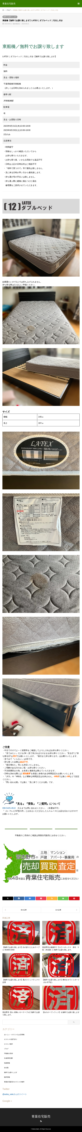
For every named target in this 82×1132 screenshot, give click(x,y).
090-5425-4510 (9, 808)
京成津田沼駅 (8, 1058)
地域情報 (7, 1063)
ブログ (6, 1049)
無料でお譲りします (9, 17)
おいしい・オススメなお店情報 (14, 1034)
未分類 (6, 1068)
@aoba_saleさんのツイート (14, 1094)
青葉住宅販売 (41, 1116)
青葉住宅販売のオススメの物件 (14, 1082)
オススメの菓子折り (10, 1039)
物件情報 (7, 1077)
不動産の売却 (8, 1053)
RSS (41, 1121)
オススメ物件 (8, 1044)
